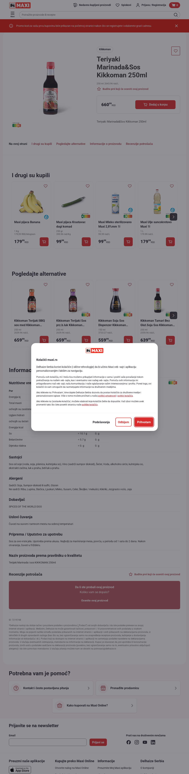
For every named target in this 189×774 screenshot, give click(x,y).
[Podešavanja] (101, 422)
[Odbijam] (123, 422)
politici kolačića (125, 396)
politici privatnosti (107, 396)
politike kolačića (89, 404)
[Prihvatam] (144, 422)
